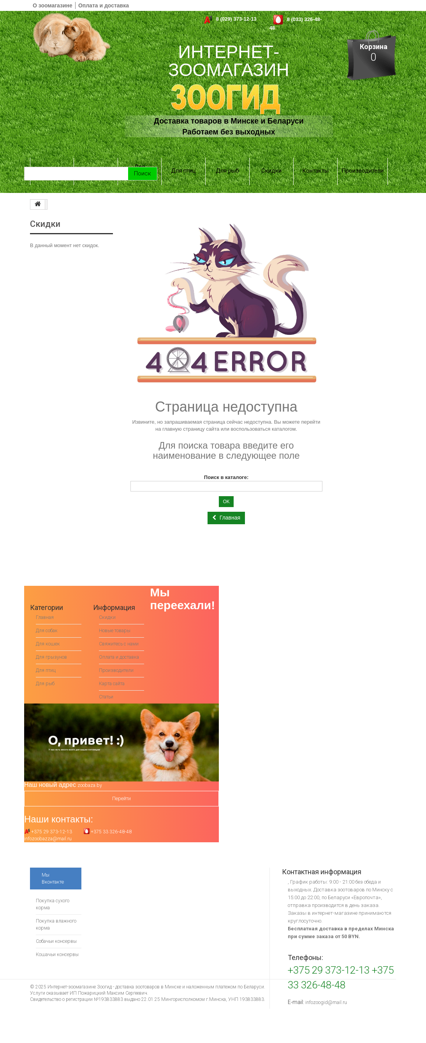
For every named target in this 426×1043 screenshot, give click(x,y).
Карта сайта (114, 673)
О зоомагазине (52, 5)
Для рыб (227, 160)
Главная (46, 600)
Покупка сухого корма (53, 893)
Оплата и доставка (103, 5)
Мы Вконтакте (54, 867)
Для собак (51, 160)
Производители (363, 160)
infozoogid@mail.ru (327, 992)
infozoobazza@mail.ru (49, 828)
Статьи (107, 686)
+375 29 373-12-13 (48, 821)
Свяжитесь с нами (120, 626)
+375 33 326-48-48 (108, 821)
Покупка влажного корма (57, 913)
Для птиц (183, 160)
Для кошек (96, 160)
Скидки (271, 160)
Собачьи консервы (57, 930)
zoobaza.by (90, 775)
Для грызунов (139, 161)
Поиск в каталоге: (226, 460)
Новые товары (116, 613)
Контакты (315, 160)
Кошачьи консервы (58, 944)
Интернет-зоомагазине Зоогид (80, 976)
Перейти (121, 788)
